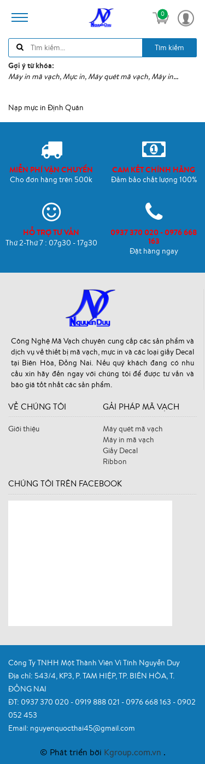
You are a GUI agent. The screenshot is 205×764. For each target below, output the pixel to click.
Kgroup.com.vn (133, 752)
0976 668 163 (149, 702)
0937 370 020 (46, 702)
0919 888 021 (98, 702)
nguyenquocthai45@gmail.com (82, 728)
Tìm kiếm (169, 47)
